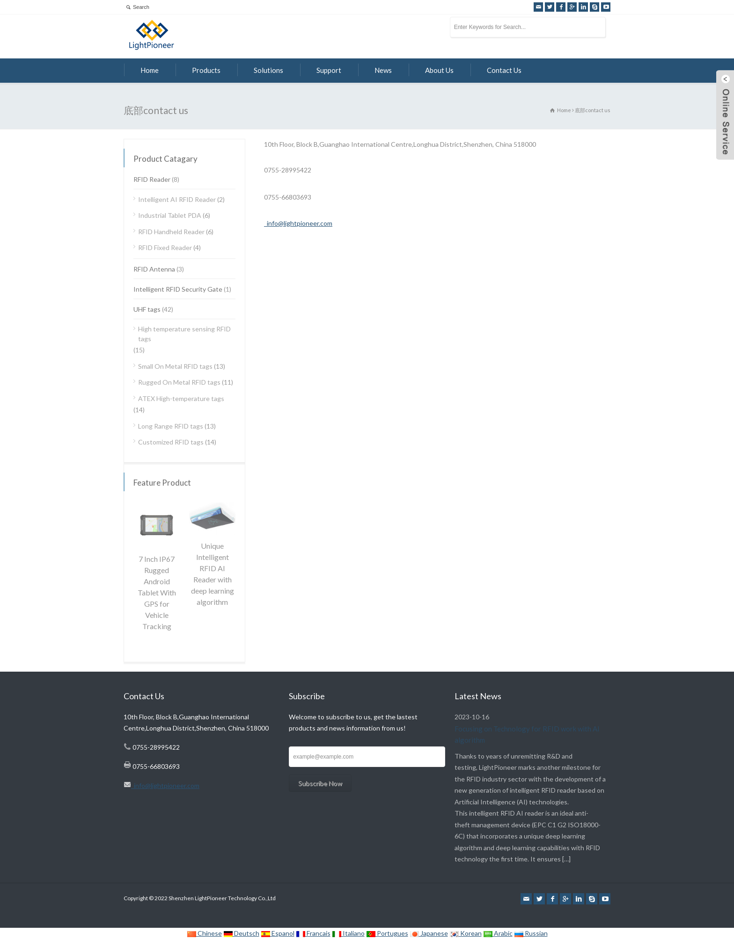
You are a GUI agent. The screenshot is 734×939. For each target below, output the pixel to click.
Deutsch (241, 933)
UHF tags (147, 309)
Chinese (204, 933)
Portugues (387, 933)
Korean (465, 933)
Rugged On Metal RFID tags (179, 382)
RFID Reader (151, 179)
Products (206, 70)
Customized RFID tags (171, 442)
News (383, 70)
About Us (439, 70)
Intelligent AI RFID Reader (177, 199)
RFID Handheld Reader (171, 232)
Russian (531, 933)
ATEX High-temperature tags (181, 398)
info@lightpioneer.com (298, 223)
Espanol (277, 933)
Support (328, 70)
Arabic (498, 933)
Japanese (429, 933)
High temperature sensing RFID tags (184, 334)
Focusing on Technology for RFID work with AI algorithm (527, 734)
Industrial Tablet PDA (169, 215)
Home (149, 70)
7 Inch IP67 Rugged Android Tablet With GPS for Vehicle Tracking (157, 592)
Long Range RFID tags (170, 426)
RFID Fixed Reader (165, 247)
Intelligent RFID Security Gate (177, 289)
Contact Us (504, 70)
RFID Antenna (154, 269)
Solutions (268, 70)
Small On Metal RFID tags (175, 366)
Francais (313, 933)
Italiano (348, 933)
